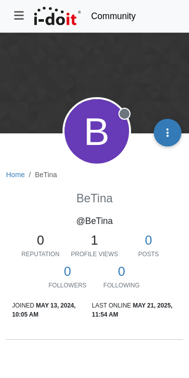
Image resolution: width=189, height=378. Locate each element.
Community (113, 16)
